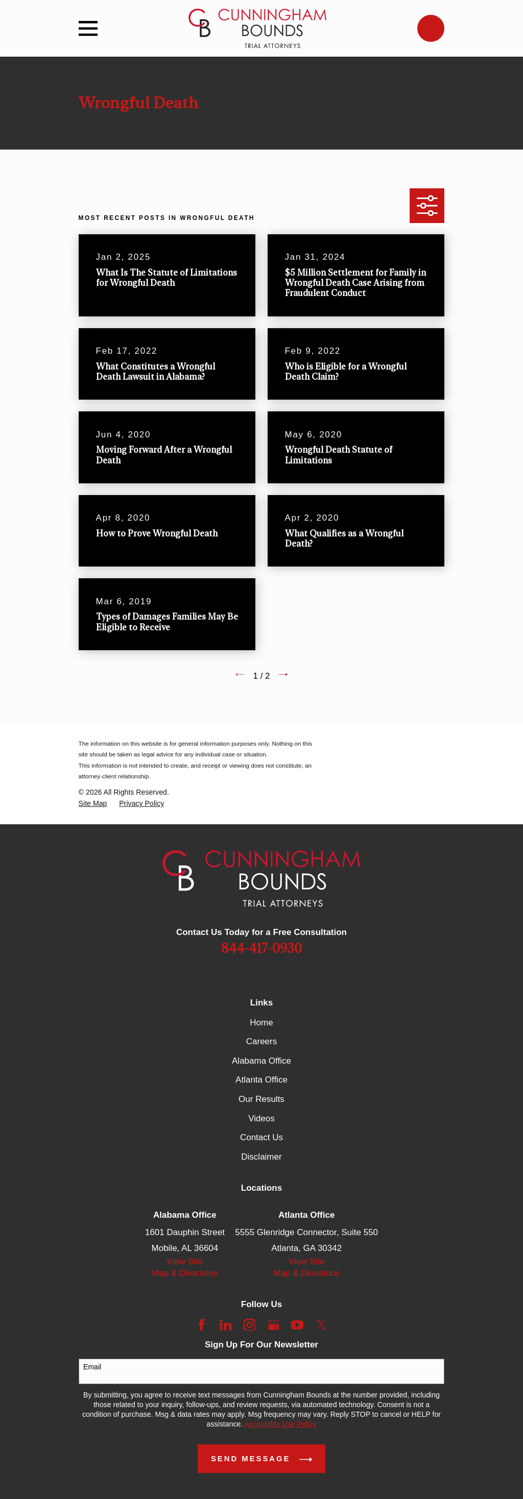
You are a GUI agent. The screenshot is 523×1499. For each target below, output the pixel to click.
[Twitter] (321, 1325)
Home (261, 1022)
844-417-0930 (261, 948)
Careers (261, 1041)
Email (92, 1367)
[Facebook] (202, 1325)
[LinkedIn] (226, 1325)
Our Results (261, 1099)
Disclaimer (261, 1157)
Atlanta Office (261, 1080)
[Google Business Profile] (274, 1325)
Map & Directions (185, 1273)
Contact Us (261, 1137)
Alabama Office (261, 1061)
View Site (185, 1261)
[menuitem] (93, 803)
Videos (261, 1118)
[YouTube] (297, 1325)
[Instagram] (250, 1325)
